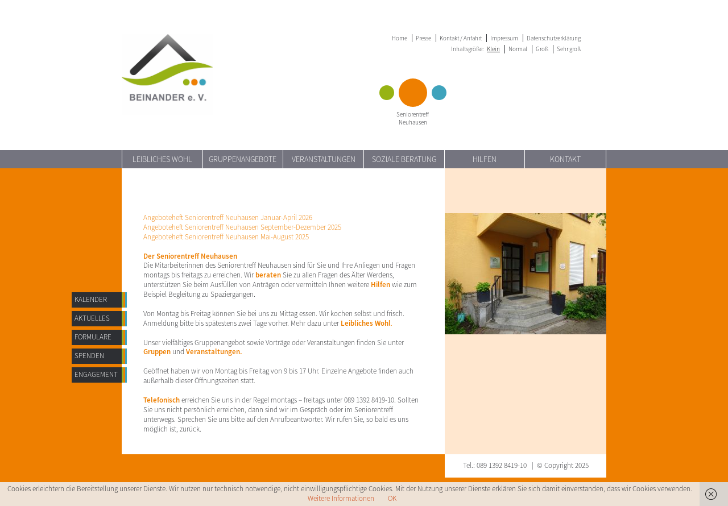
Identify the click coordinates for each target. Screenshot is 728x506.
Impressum (504, 38)
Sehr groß (569, 49)
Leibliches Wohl (162, 159)
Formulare (93, 337)
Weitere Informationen (341, 498)
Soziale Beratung (404, 159)
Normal (517, 49)
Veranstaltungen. (214, 351)
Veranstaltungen (323, 159)
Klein (493, 49)
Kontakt (565, 159)
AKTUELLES (92, 318)
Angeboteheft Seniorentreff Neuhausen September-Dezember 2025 (242, 227)
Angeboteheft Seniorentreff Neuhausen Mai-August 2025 (226, 237)
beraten (268, 275)
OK (392, 498)
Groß (542, 49)
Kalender (91, 299)
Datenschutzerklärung (554, 38)
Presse (423, 38)
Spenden (89, 355)
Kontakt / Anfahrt (461, 38)
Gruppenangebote (242, 159)
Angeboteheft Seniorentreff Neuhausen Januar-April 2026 (227, 217)
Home (399, 38)
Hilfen (485, 159)
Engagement (96, 374)
